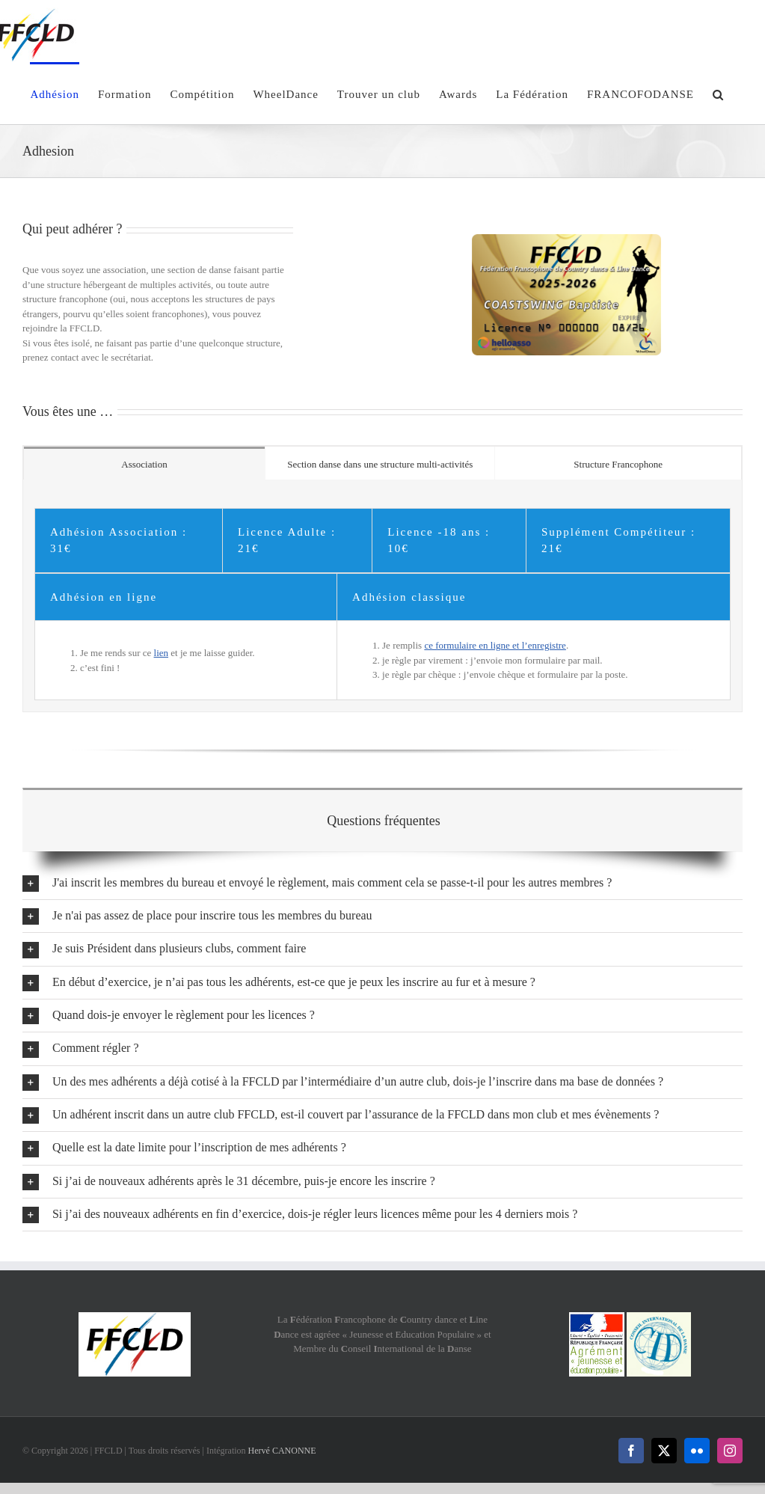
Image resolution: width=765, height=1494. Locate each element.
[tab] (144, 463)
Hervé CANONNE (282, 1450)
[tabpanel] (382, 596)
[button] (718, 93)
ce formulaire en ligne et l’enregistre (495, 645)
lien (161, 652)
